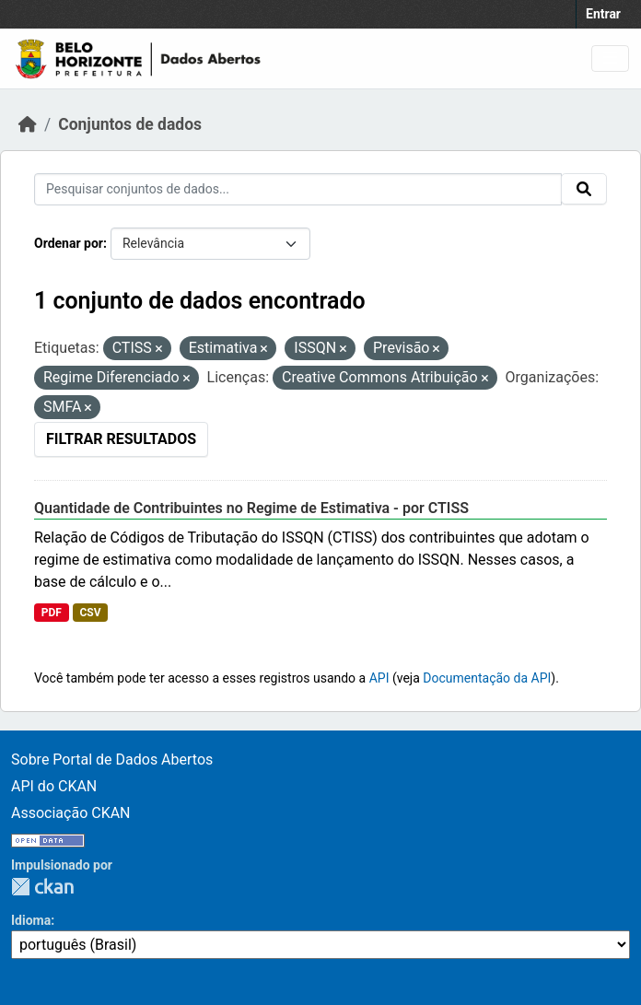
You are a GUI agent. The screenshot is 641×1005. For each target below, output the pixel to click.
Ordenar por (68, 243)
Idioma (31, 920)
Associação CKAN (71, 813)
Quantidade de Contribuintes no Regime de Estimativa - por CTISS (251, 508)
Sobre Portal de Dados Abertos (112, 759)
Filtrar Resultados (121, 439)
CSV (89, 612)
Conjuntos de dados (130, 124)
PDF (51, 612)
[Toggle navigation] (610, 58)
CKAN (42, 886)
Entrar (603, 13)
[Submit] (584, 189)
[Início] (27, 124)
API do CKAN (54, 786)
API (379, 678)
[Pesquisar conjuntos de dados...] (298, 189)
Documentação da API (487, 678)
